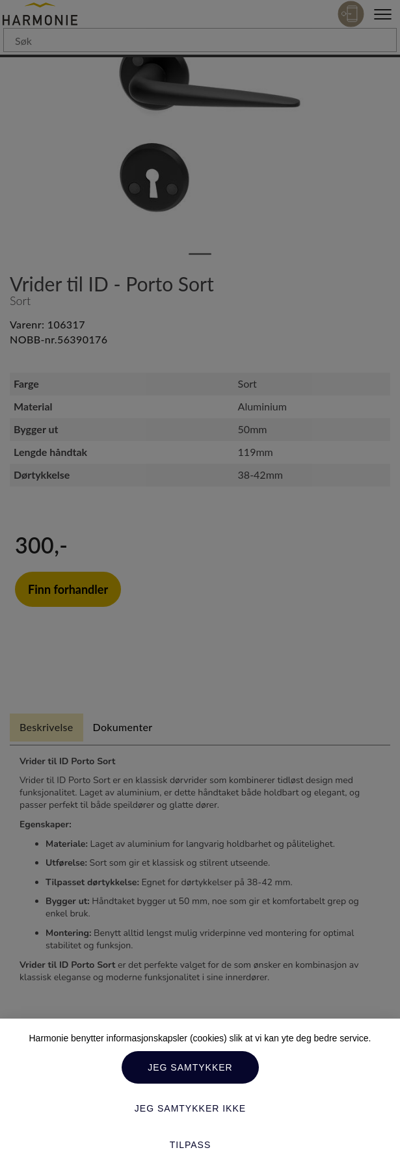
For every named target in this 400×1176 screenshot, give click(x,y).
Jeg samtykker (190, 1067)
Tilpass (190, 1145)
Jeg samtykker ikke (190, 1108)
